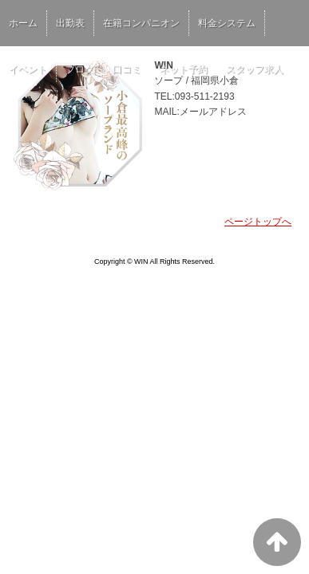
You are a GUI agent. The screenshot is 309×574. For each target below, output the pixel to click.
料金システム (227, 23)
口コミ (127, 69)
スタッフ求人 (254, 69)
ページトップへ (257, 221)
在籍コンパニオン (141, 23)
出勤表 (70, 23)
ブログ (79, 69)
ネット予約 (184, 69)
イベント (28, 69)
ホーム (23, 23)
